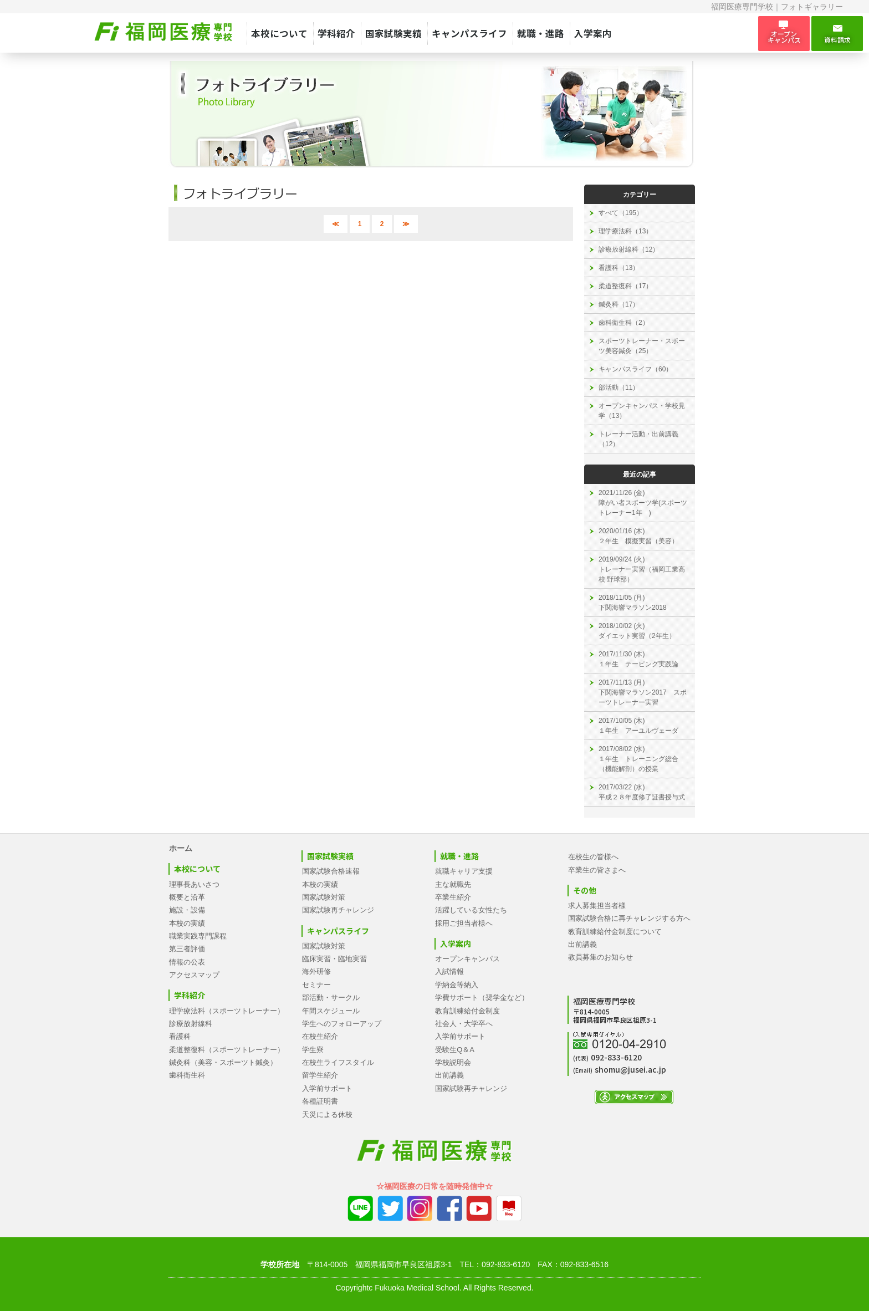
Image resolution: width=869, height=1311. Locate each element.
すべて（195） (621, 213)
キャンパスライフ (469, 33)
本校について (279, 33)
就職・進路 (540, 33)
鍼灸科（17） (619, 304)
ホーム (180, 848)
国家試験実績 (393, 33)
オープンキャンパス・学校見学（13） (642, 411)
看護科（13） (619, 268)
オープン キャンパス (783, 33)
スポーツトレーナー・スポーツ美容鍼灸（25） (642, 346)
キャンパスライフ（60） (635, 369)
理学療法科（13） (625, 231)
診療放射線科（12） (629, 249)
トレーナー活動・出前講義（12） (638, 439)
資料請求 (837, 34)
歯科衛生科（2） (624, 323)
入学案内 (593, 33)
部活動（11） (619, 387)
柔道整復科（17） (625, 286)
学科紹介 (336, 33)
